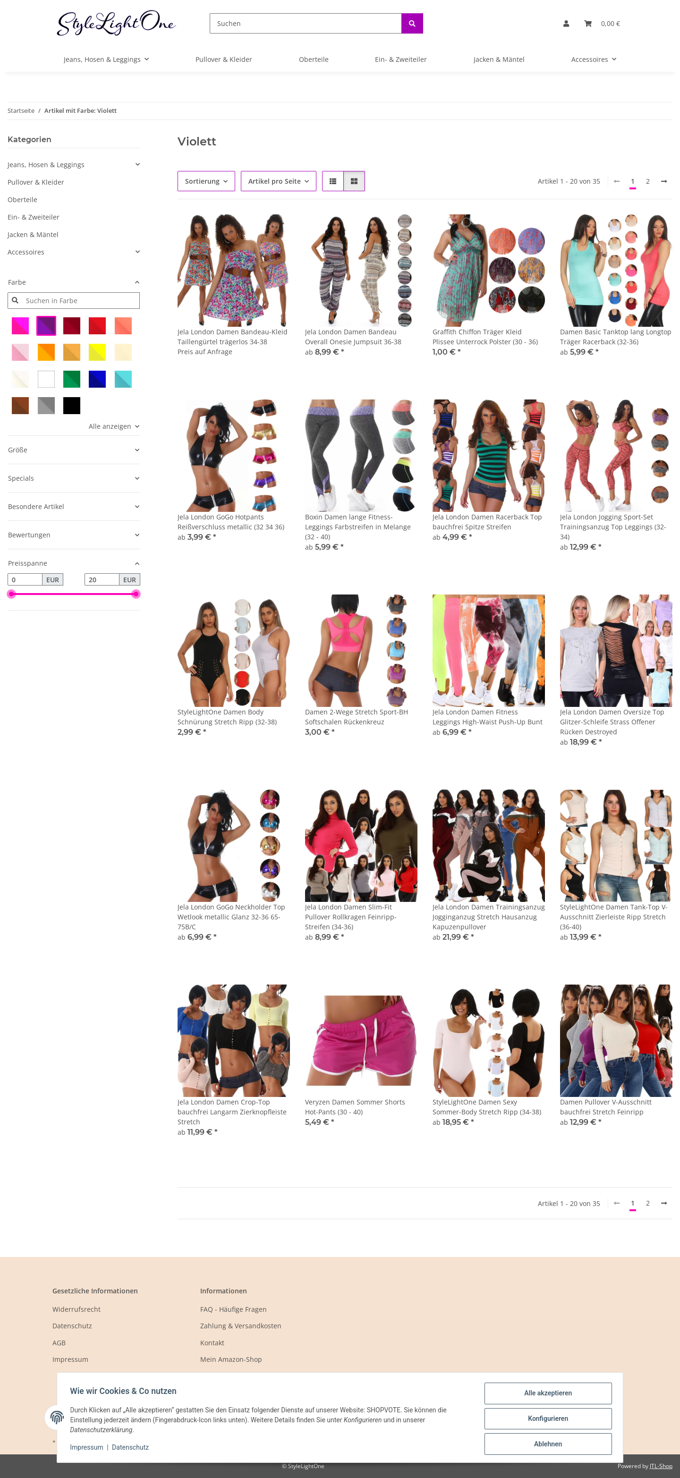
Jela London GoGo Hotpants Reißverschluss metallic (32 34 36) (231, 521)
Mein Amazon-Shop (231, 1359)
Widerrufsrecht (76, 1309)
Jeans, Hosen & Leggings (46, 164)
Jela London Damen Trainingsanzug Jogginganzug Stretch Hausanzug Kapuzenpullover (489, 916)
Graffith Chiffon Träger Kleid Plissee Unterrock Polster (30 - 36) (485, 336)
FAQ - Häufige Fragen (233, 1309)
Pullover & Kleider (36, 182)
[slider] (11, 594)
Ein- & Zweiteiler (34, 216)
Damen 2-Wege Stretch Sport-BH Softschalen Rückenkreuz (356, 716)
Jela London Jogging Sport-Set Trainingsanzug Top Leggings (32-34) (613, 526)
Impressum (88, 1449)
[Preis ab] (25, 579)
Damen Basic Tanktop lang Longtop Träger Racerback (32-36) (616, 336)
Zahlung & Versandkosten (240, 1325)
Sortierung (202, 181)
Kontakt (212, 1342)
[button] (566, 23)
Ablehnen (546, 1444)
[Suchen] (306, 23)
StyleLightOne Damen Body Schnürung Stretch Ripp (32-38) (227, 716)
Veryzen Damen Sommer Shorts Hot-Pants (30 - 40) (355, 1106)
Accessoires (26, 251)
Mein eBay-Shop (226, 1375)
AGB (59, 1342)
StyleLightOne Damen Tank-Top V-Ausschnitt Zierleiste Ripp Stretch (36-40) (614, 916)
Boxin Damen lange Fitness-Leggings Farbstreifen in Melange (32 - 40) (358, 526)
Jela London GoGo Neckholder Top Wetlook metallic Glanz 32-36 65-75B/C (231, 916)
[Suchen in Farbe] (81, 300)
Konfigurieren (546, 1420)
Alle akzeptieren (546, 1395)
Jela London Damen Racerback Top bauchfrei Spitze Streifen (487, 521)
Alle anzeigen (110, 426)
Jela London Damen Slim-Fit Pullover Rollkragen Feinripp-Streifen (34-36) (351, 916)
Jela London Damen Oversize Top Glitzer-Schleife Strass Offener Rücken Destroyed (612, 721)
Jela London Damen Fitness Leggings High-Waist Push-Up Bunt (488, 716)
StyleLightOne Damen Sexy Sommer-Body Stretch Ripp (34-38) (487, 1106)
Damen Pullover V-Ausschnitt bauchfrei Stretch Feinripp (606, 1106)
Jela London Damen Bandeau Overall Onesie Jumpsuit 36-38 (353, 336)
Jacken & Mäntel (33, 234)
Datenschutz (132, 1449)
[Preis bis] (102, 579)
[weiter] (663, 181)
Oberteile (22, 199)
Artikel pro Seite (274, 181)
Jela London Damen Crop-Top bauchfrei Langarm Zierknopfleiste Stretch (232, 1111)
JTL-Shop (661, 1466)
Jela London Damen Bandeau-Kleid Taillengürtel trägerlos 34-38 (233, 336)
